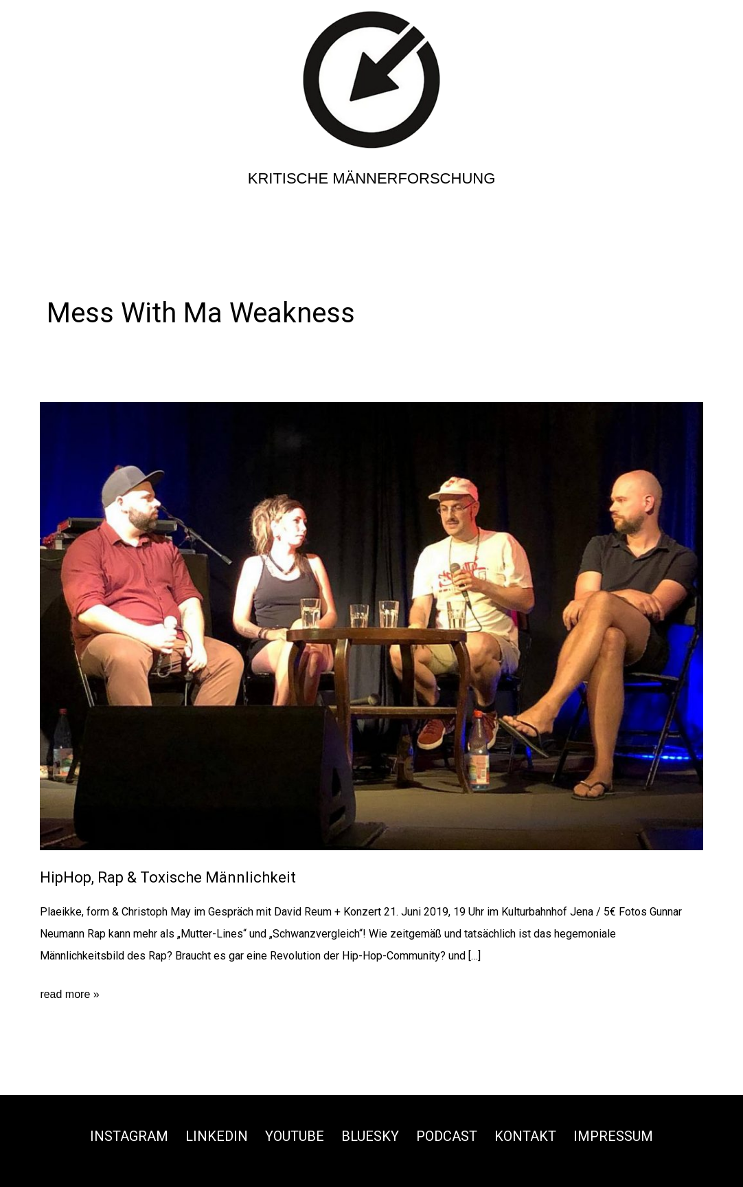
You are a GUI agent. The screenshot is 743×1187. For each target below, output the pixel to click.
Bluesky (370, 1136)
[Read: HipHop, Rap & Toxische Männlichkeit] (371, 625)
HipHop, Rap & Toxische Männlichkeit (168, 877)
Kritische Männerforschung (372, 178)
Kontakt (525, 1136)
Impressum (613, 1136)
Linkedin (216, 1136)
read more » (69, 995)
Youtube (294, 1136)
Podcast (446, 1136)
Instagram (129, 1136)
